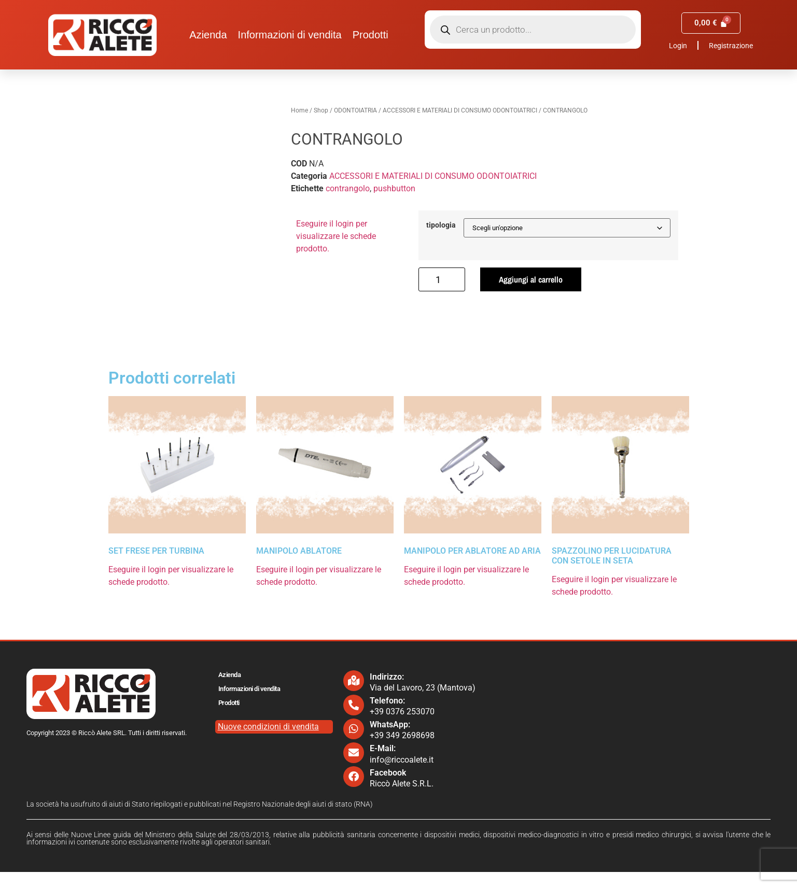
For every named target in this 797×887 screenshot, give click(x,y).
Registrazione (731, 45)
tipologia (441, 225)
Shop (321, 110)
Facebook (388, 788)
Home (299, 110)
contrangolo (348, 188)
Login (678, 45)
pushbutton (394, 188)
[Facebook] (353, 792)
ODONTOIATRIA (355, 110)
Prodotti (370, 34)
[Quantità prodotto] (441, 279)
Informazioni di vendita (290, 34)
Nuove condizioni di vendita (268, 742)
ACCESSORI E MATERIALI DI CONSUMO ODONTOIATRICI (460, 110)
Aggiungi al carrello (531, 279)
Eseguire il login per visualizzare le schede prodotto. (336, 236)
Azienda (208, 34)
